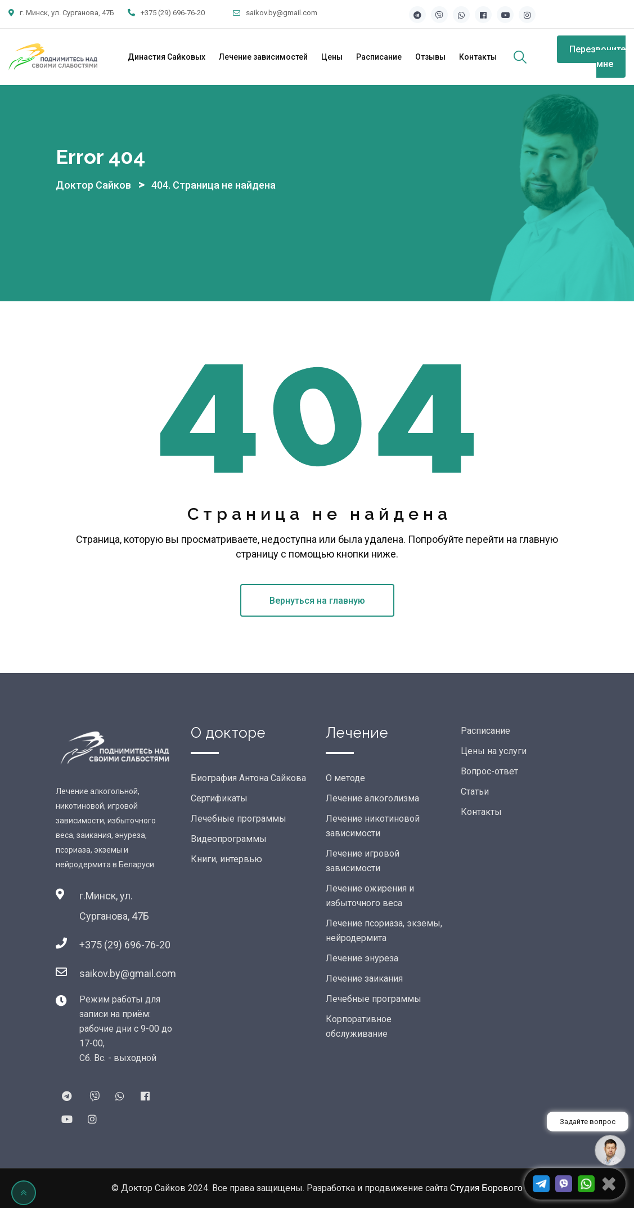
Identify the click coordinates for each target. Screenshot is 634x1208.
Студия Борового (486, 1188)
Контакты (478, 56)
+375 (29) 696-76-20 (173, 12)
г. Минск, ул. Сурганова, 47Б (67, 12)
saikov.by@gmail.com (281, 12)
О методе (345, 778)
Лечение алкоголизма (372, 798)
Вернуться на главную (317, 600)
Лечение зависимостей (263, 56)
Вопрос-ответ (489, 771)
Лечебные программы (238, 818)
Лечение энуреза (362, 958)
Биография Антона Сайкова (248, 778)
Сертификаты (219, 798)
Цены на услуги (494, 751)
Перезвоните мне (597, 56)
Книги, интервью (226, 859)
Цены (332, 56)
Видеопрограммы (229, 838)
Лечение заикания (364, 978)
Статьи (475, 791)
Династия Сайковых (166, 56)
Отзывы (430, 56)
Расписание (379, 56)
